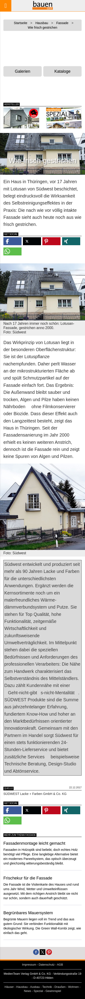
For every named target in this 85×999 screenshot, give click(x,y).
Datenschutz (47, 964)
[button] (12, 241)
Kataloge (62, 71)
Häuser (9, 987)
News (27, 991)
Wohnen (73, 987)
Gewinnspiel (53, 991)
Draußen (60, 987)
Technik (47, 987)
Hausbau (22, 987)
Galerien (22, 71)
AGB (60, 964)
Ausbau (35, 987)
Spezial (38, 991)
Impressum (29, 964)
